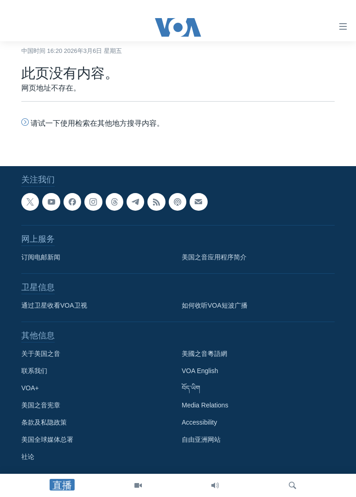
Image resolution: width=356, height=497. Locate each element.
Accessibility (199, 422)
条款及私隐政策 (44, 422)
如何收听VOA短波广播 (215, 305)
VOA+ (30, 388)
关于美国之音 (40, 353)
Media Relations (205, 405)
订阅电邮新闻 (40, 257)
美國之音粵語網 (204, 353)
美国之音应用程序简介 (214, 257)
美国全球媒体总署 (47, 439)
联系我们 (34, 370)
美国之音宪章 (40, 405)
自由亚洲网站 (201, 439)
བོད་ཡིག (191, 388)
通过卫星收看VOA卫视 (54, 305)
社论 (27, 456)
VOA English (200, 370)
